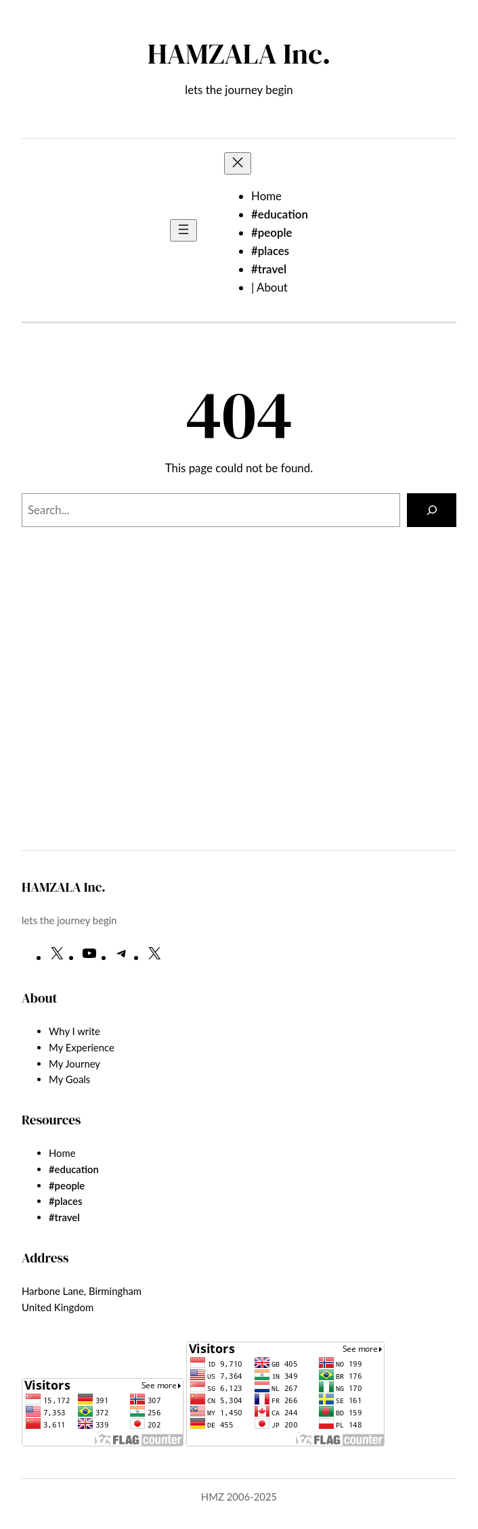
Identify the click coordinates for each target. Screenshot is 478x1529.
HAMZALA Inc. (239, 53)
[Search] (431, 510)
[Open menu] (183, 230)
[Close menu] (237, 163)
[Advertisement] (239, 728)
